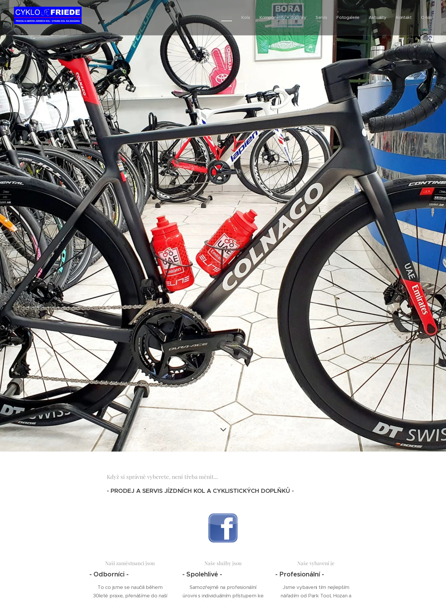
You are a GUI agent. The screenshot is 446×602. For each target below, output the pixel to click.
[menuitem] (234, 17)
